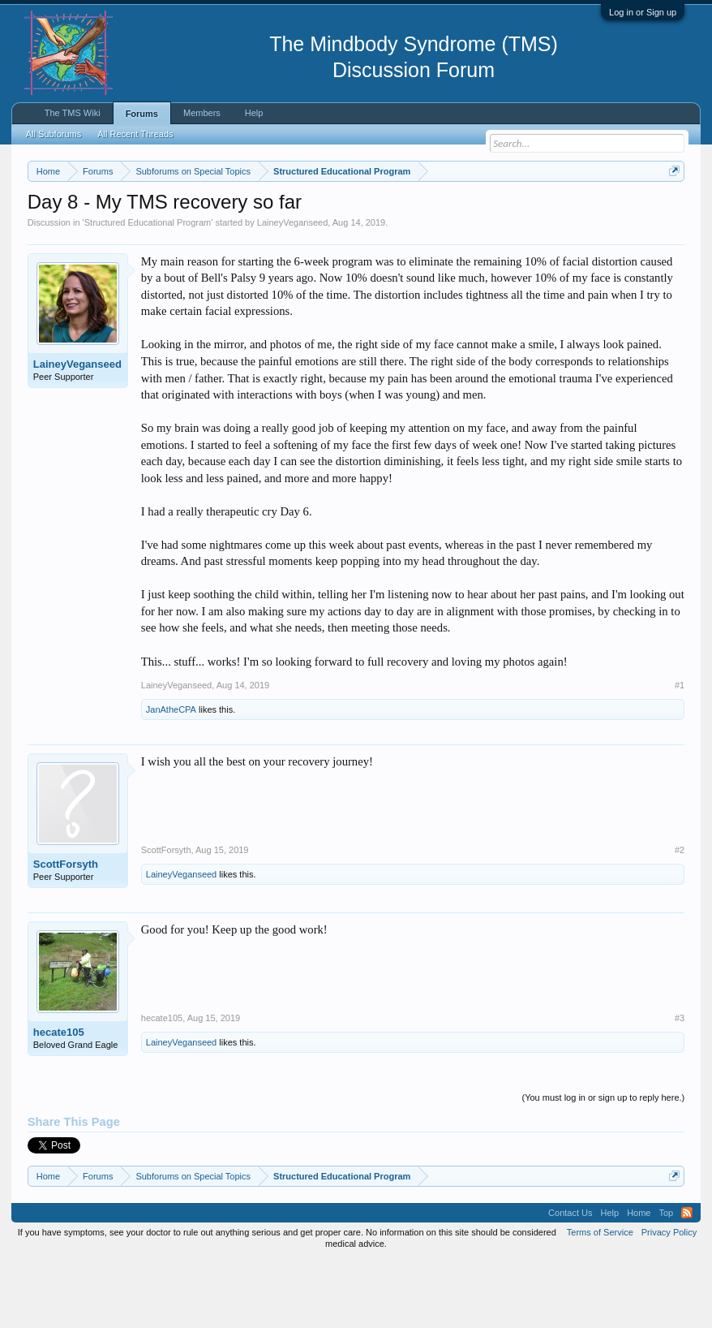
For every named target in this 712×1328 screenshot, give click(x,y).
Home (638, 1279)
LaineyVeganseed (292, 289)
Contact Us (570, 1279)
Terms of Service (600, 1299)
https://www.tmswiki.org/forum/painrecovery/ (176, 228)
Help (254, 113)
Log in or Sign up (642, 12)
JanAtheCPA (171, 777)
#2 (679, 917)
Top (665, 1279)
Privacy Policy (669, 1299)
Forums (142, 114)
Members (202, 113)
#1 (679, 752)
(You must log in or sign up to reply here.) (602, 1165)
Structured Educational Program (148, 289)
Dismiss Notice (671, 209)
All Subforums (53, 134)
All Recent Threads (135, 134)
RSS (687, 1279)
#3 (679, 1085)
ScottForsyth (65, 931)
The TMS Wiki (73, 113)
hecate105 (58, 1099)
